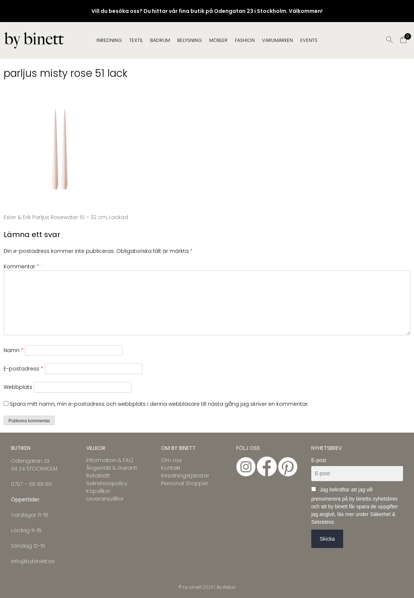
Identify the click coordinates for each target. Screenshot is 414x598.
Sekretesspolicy (106, 483)
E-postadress (23, 368)
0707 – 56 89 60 (31, 484)
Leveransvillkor (105, 498)
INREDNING (109, 40)
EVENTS (308, 40)
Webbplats (18, 387)
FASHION (245, 40)
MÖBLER (218, 40)
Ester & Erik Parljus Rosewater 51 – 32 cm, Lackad (66, 217)
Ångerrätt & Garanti (111, 468)
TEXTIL (136, 40)
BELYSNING (189, 40)
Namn (13, 350)
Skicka (327, 539)
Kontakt (171, 468)
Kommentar (21, 266)
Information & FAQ (109, 460)
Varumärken (277, 40)
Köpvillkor (98, 491)
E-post (318, 460)
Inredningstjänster (185, 475)
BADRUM (160, 40)
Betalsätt (98, 475)
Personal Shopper (184, 483)
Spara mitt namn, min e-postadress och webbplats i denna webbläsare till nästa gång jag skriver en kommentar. (159, 404)
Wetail (229, 587)
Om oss (171, 460)
